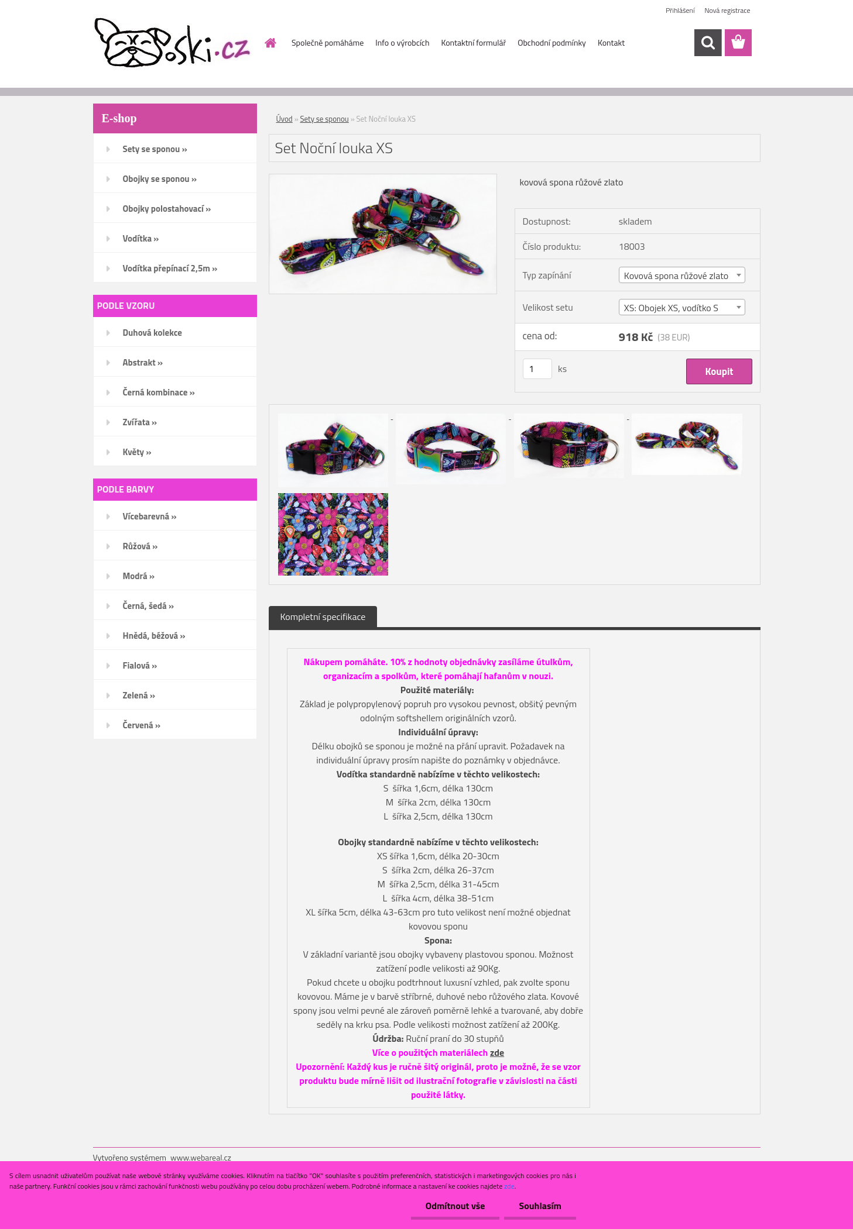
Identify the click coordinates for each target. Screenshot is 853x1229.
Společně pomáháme (328, 42)
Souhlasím (540, 1206)
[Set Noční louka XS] (383, 179)
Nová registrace (727, 10)
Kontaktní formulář (473, 42)
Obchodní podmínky (552, 42)
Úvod (284, 119)
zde (497, 1052)
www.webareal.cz (200, 1157)
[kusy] (537, 369)
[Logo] (173, 43)
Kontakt (611, 42)
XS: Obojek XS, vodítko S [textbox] (671, 308)
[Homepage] (269, 42)
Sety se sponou (324, 119)
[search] (707, 42)
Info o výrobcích (402, 42)
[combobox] (682, 275)
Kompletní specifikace (323, 617)
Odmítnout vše (455, 1206)
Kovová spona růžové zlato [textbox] (676, 275)
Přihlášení (680, 10)
